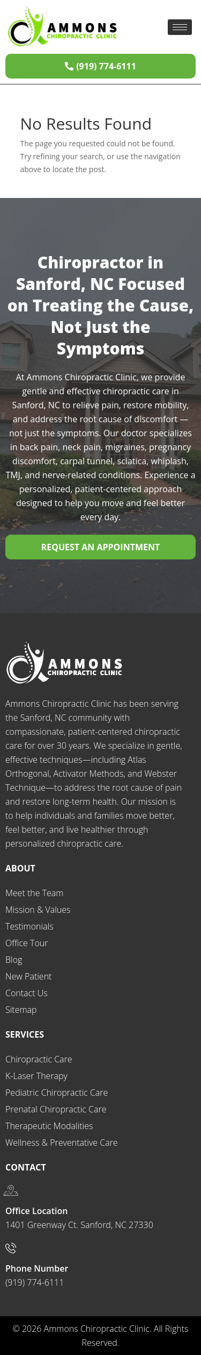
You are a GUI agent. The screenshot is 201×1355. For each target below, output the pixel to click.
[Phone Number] (10, 1248)
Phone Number (36, 1268)
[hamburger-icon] (180, 27)
